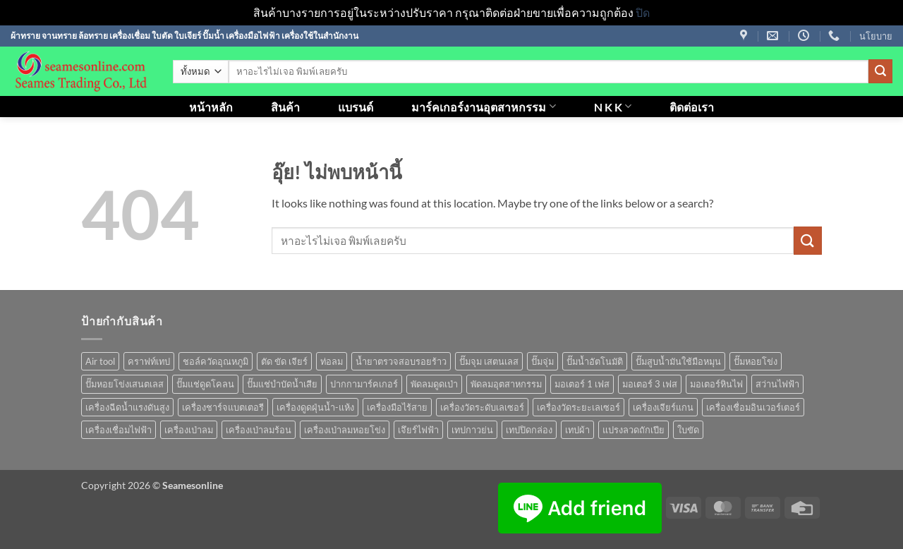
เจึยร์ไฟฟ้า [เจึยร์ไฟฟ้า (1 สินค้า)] (418, 429)
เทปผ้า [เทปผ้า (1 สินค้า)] (577, 429)
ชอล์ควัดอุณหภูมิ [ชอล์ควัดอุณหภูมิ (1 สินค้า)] (215, 361)
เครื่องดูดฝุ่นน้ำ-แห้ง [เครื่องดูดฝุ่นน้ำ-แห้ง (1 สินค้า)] (315, 407)
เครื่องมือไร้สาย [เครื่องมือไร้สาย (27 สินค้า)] (397, 407)
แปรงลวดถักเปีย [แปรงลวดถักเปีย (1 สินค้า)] (633, 429)
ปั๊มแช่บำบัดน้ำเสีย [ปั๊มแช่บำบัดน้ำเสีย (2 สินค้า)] (282, 384)
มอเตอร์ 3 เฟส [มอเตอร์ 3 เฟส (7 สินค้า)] (649, 384)
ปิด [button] (643, 12)
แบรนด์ (355, 107)
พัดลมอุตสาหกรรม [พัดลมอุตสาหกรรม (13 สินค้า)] (506, 384)
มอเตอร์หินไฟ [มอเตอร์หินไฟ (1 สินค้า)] (716, 384)
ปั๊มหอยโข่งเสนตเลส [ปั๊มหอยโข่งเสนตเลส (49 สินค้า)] (124, 384)
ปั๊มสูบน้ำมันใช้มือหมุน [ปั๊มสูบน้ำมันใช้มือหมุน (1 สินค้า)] (678, 361)
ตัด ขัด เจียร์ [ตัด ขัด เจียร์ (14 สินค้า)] (284, 361)
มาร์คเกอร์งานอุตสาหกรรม (483, 106)
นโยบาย (875, 36)
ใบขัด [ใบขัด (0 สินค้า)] (688, 429)
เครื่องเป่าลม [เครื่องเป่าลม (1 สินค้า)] (188, 429)
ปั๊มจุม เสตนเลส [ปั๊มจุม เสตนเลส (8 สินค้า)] (489, 361)
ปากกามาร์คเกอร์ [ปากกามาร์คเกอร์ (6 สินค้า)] (364, 384)
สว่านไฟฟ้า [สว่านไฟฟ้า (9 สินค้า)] (777, 384)
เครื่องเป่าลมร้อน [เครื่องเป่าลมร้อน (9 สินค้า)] (258, 429)
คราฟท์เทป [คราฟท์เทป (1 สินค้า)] (149, 361)
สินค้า (285, 107)
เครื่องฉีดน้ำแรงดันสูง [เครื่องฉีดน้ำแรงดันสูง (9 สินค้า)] (127, 407)
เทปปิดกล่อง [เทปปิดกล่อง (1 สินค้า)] (529, 429)
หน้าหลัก (211, 107)
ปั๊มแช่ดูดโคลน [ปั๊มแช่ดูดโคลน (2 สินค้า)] (205, 384)
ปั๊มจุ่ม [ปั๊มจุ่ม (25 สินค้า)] (542, 361)
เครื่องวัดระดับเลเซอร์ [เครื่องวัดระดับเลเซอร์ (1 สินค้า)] (482, 407)
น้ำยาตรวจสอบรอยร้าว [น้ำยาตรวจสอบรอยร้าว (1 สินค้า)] (401, 361)
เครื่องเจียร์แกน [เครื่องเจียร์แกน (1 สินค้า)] (663, 407)
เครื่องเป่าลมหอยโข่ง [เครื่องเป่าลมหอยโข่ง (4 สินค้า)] (344, 429)
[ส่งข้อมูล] (880, 71)
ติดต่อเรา (691, 107)
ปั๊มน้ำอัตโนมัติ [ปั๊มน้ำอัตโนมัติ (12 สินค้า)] (594, 361)
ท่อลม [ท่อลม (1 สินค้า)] (331, 361)
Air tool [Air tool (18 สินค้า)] (100, 361)
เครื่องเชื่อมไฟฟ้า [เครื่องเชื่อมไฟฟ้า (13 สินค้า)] (118, 429)
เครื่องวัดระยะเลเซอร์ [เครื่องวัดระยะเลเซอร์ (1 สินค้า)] (578, 407)
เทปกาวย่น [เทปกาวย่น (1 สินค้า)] (472, 429)
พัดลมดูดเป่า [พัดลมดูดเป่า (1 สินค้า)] (434, 384)
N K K (612, 106)
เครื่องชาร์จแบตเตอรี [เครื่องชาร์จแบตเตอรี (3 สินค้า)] (223, 407)
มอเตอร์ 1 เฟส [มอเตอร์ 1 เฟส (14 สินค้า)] (582, 384)
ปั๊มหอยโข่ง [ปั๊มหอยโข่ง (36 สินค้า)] (755, 361)
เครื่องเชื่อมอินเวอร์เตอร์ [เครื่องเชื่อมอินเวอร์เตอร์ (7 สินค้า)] (753, 407)
